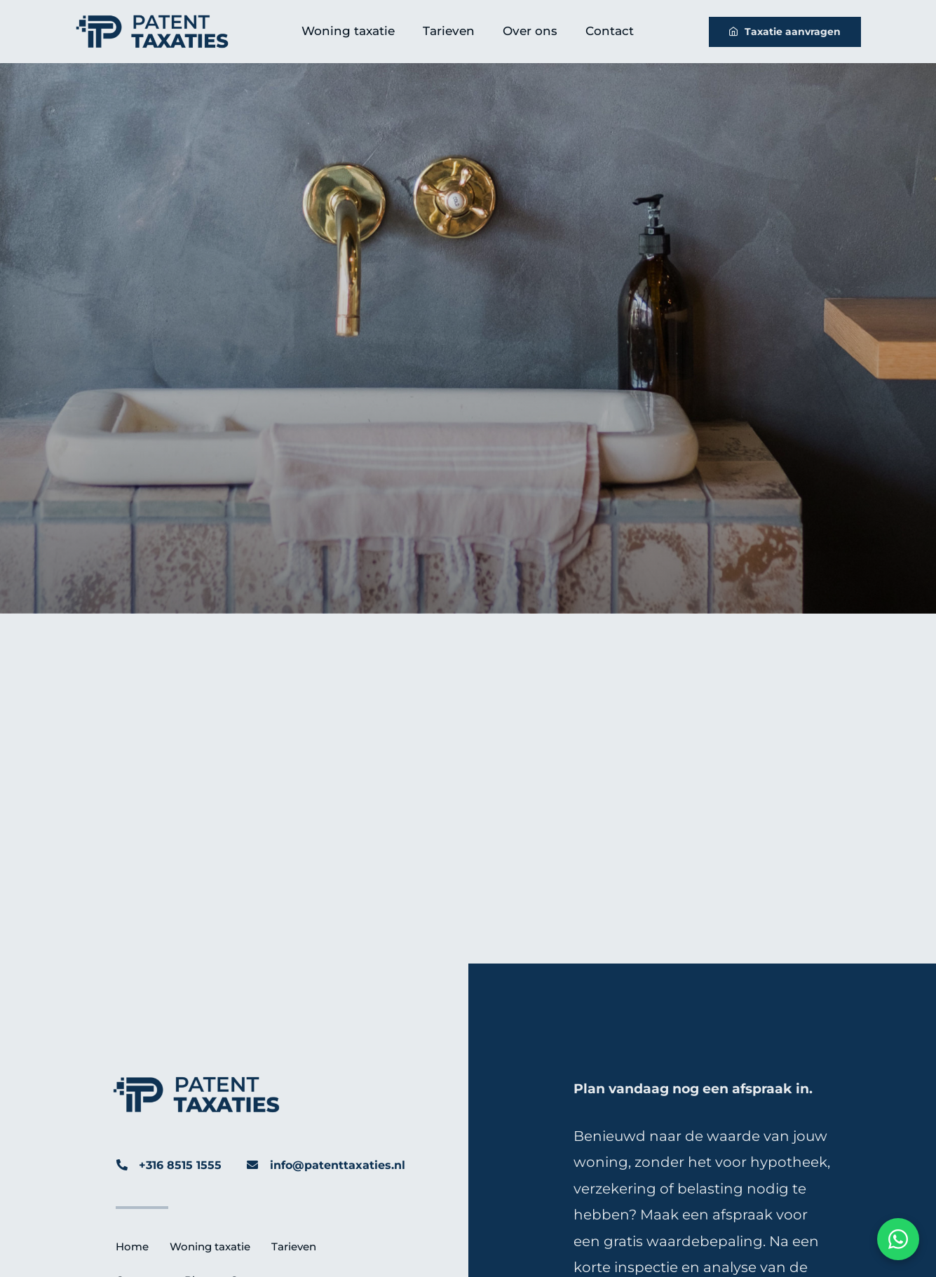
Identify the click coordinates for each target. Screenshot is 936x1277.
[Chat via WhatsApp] (898, 1239)
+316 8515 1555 (180, 1165)
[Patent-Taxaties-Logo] (152, 20)
